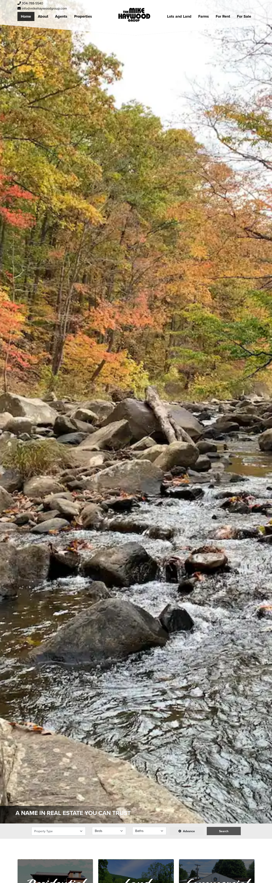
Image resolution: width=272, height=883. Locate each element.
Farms (203, 16)
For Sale (244, 16)
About (43, 16)
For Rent (223, 16)
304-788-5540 (30, 3)
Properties (83, 16)
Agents (61, 16)
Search (223, 831)
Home (26, 16)
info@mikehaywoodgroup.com (42, 8)
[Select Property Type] (58, 831)
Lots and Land (179, 16)
